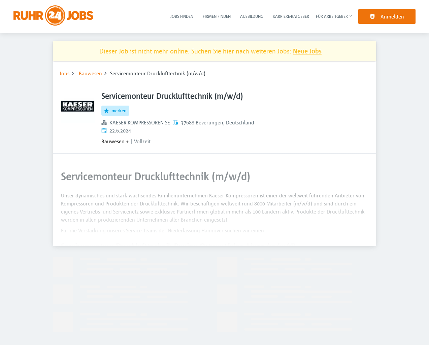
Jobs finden (181, 16)
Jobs (64, 73)
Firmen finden (217, 16)
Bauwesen (90, 73)
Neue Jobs (307, 51)
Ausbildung (251, 16)
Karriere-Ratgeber (291, 16)
